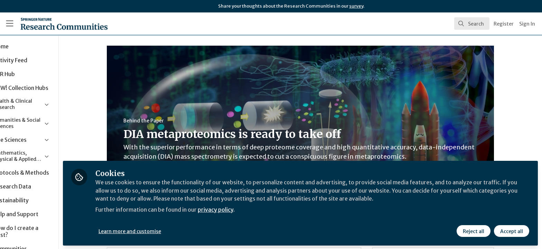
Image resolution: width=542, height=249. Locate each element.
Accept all (511, 231)
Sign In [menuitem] (527, 24)
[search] (471, 23)
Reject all (473, 231)
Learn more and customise (159, 231)
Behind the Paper (158, 121)
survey (356, 6)
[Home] (55, 23)
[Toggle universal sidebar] (9, 23)
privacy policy (246, 208)
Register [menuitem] (504, 24)
